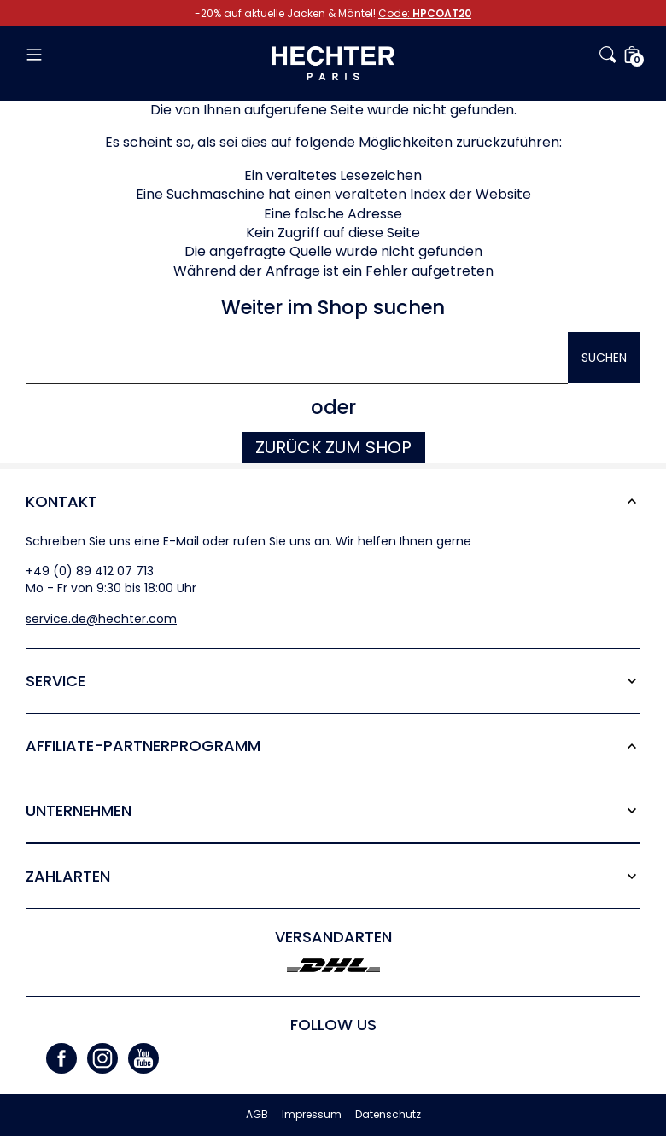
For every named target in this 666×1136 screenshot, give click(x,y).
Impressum (312, 1114)
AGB (257, 1114)
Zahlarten (68, 876)
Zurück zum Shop (333, 447)
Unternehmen (78, 810)
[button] (128, 54)
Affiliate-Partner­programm (143, 745)
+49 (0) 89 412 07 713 (90, 571)
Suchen (604, 357)
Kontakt (61, 501)
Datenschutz (388, 1114)
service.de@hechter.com (101, 618)
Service (55, 680)
